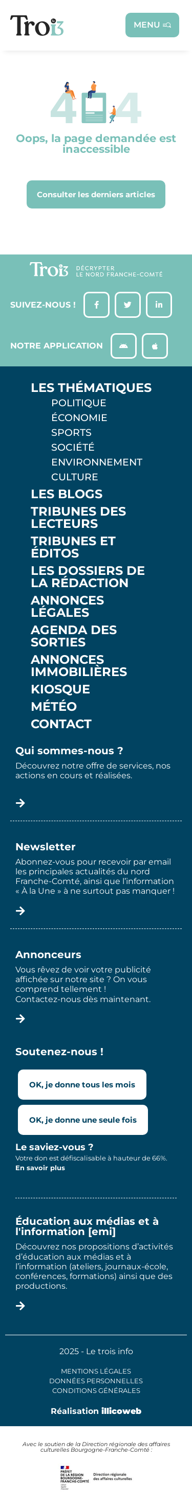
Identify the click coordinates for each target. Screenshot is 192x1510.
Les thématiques (91, 388)
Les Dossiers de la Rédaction (88, 577)
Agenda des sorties (74, 636)
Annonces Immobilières (79, 666)
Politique (78, 403)
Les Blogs (66, 494)
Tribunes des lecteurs (78, 517)
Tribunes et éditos (73, 547)
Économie (79, 417)
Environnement (96, 462)
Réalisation (96, 1411)
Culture (74, 477)
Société (73, 447)
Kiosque (60, 689)
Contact (61, 724)
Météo (54, 707)
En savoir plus (40, 1168)
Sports (71, 432)
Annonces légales (67, 606)
